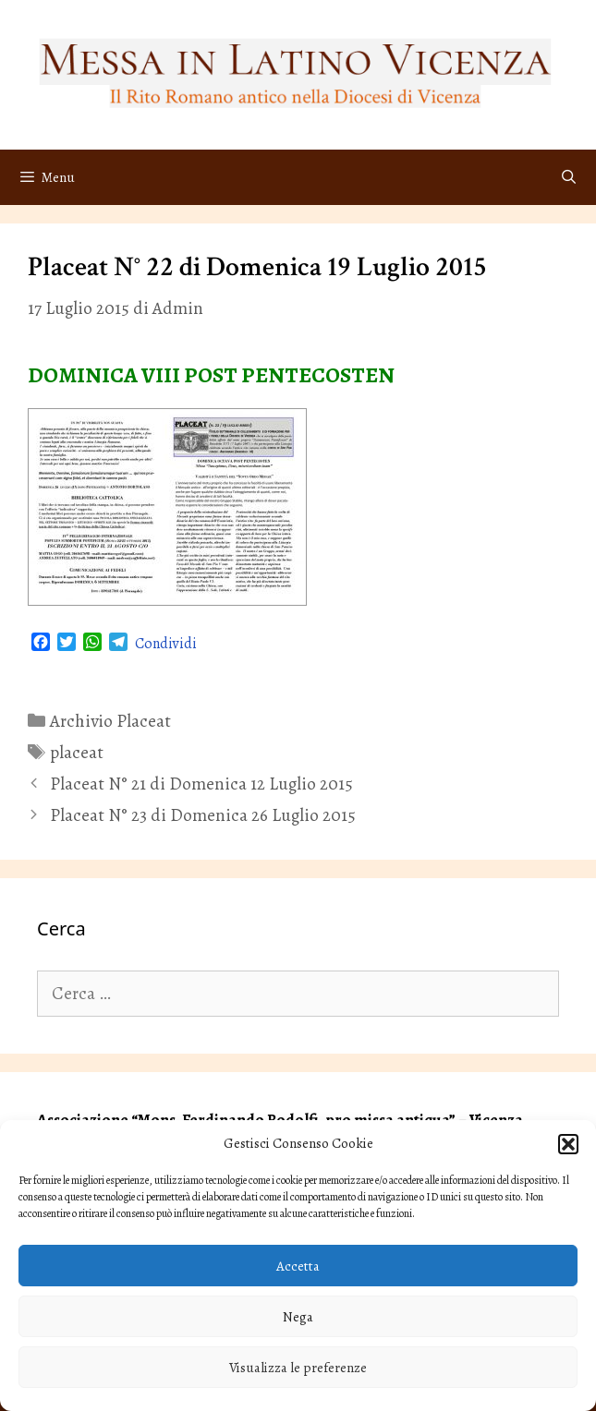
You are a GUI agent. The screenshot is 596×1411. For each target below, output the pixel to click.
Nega (298, 1317)
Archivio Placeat (110, 721)
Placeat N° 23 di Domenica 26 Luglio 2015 (203, 815)
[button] (568, 1144)
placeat (76, 753)
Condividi (166, 643)
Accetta (298, 1266)
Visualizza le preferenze (298, 1367)
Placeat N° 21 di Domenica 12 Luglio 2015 (201, 784)
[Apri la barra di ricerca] (568, 177)
